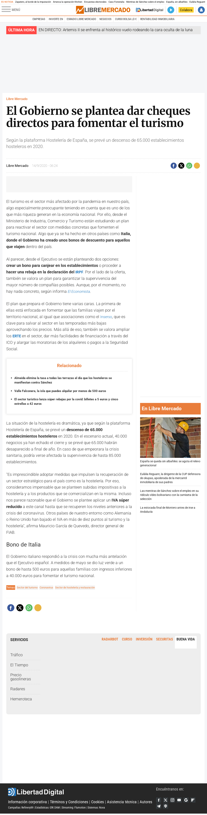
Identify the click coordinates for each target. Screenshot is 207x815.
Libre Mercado (16, 99)
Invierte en (56, 19)
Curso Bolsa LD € (126, 19)
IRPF (79, 272)
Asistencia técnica (122, 802)
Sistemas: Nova (96, 808)
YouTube (182, 800)
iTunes (174, 807)
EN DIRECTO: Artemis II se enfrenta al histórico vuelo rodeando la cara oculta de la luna (116, 30)
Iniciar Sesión (201, 9)
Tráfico (16, 655)
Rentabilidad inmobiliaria (157, 19)
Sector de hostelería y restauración (80, 587)
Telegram (167, 807)
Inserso (106, 316)
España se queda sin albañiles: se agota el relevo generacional (170, 442)
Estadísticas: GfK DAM (47, 808)
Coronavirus (49, 587)
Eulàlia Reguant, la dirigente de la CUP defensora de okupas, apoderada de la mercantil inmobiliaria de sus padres (170, 478)
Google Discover (190, 800)
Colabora (186, 10)
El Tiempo (19, 665)
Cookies (97, 802)
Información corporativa (27, 802)
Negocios (105, 19)
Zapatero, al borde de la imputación (33, 2)
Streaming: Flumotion (74, 808)
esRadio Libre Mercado (81, 19)
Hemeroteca (21, 699)
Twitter (167, 800)
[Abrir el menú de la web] (38, 10)
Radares (17, 689)
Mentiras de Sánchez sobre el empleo (145, 2)
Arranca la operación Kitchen (67, 2)
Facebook (159, 800)
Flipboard (159, 807)
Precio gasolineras (20, 677)
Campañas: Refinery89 (20, 808)
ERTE (18, 336)
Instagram (174, 800)
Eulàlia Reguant (197, 2)
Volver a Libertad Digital (149, 9)
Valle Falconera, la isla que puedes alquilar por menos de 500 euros (63, 391)
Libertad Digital (82, 793)
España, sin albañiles (177, 2)
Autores (146, 802)
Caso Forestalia (116, 2)
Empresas (39, 19)
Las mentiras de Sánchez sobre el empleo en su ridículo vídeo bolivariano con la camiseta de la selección (169, 495)
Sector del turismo (28, 587)
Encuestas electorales (95, 2)
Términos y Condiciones (69, 802)
